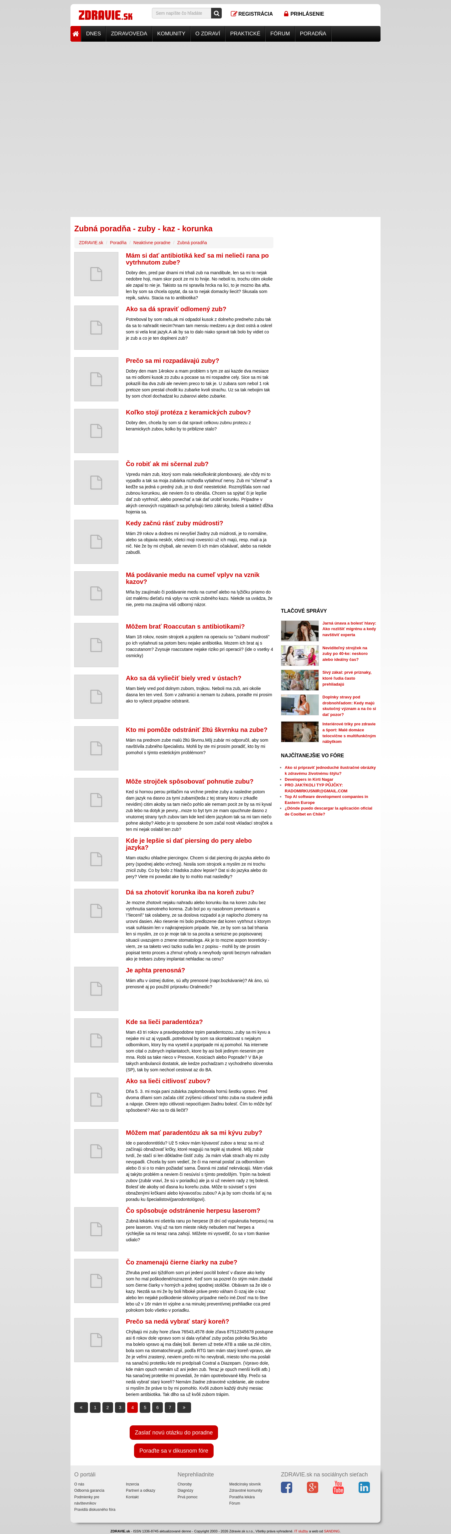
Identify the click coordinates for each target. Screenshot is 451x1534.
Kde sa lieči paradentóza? (164, 1021)
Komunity (171, 34)
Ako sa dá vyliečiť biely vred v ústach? (183, 678)
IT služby (301, 1531)
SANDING (332, 1531)
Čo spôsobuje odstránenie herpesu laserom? (193, 1210)
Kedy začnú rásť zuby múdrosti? (174, 523)
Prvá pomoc (188, 1497)
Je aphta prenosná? (155, 970)
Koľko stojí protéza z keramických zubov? (188, 412)
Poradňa (313, 34)
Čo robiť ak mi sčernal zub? (167, 464)
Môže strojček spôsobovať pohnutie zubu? (189, 781)
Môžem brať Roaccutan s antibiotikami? (185, 626)
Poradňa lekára (242, 1497)
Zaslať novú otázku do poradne (174, 1432)
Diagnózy (185, 1490)
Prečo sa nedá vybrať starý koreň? (177, 1321)
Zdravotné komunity (245, 1490)
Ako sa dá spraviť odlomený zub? (176, 309)
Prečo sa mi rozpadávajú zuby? (172, 360)
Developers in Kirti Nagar (309, 779)
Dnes (93, 34)
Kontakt (132, 1497)
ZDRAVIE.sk (91, 242)
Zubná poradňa (192, 242)
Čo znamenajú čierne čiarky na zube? (181, 1262)
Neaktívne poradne (151, 242)
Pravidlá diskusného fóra (94, 1509)
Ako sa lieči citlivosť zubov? (168, 1081)
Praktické (245, 34)
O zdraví (207, 34)
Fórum (280, 34)
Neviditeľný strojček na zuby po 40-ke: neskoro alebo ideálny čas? (345, 654)
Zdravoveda (129, 34)
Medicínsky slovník (245, 1484)
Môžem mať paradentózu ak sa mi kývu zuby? (194, 1132)
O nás (79, 1484)
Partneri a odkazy (140, 1490)
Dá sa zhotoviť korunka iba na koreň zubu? (190, 892)
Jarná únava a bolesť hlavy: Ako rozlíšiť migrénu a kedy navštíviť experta (349, 629)
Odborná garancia (89, 1490)
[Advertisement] (225, 85)
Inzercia (132, 1484)
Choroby (185, 1484)
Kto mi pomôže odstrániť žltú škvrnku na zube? (196, 729)
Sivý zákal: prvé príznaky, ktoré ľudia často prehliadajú (347, 678)
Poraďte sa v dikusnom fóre (173, 1451)
